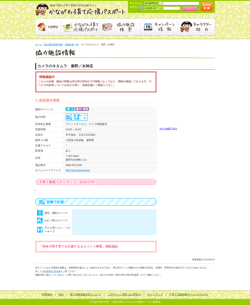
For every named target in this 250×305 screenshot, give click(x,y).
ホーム (38, 44)
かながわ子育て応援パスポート (80, 10)
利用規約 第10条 (52, 271)
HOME (47, 27)
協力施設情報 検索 (53, 44)
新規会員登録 (207, 6)
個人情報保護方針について (85, 294)
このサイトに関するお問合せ (124, 294)
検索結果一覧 (71, 44)
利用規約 (47, 294)
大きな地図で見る (168, 128)
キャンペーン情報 (159, 27)
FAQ (61, 294)
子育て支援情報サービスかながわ (188, 294)
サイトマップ (155, 294)
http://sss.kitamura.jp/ (78, 170)
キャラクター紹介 (197, 27)
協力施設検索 (120, 27)
